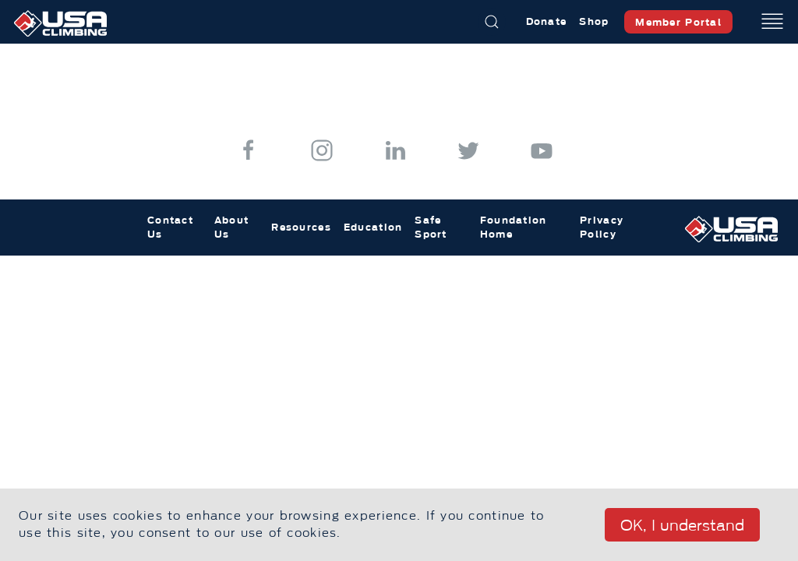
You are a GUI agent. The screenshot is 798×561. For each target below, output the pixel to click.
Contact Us (170, 227)
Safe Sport (431, 227)
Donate (546, 21)
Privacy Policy (601, 227)
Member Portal (678, 22)
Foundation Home (513, 227)
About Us (231, 227)
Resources (301, 227)
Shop (594, 21)
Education (373, 227)
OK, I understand (682, 526)
